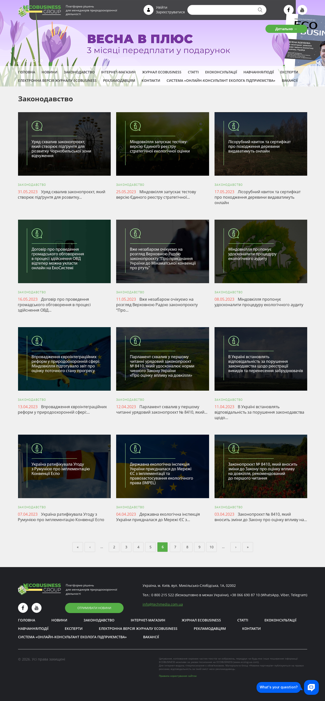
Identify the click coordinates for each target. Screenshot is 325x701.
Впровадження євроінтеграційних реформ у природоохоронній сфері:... (62, 409)
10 (212, 547)
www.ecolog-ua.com (246, 662)
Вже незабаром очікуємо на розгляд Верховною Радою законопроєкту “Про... (157, 305)
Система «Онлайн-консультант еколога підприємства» (221, 80)
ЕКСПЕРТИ (289, 72)
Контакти (151, 80)
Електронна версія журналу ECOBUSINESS (57, 80)
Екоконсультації (221, 72)
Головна (26, 72)
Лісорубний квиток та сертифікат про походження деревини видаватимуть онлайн (258, 197)
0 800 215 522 (162, 595)
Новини (49, 72)
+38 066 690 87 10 (245, 595)
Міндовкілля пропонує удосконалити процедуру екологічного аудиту (259, 302)
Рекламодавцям (119, 80)
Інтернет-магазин (118, 72)
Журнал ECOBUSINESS (161, 72)
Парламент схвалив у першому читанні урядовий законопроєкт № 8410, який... (161, 409)
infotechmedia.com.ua (163, 604)
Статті (193, 72)
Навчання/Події (258, 72)
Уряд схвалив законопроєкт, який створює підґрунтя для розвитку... (61, 194)
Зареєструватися (170, 12)
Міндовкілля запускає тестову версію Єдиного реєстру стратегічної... (156, 194)
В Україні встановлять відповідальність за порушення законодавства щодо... (259, 412)
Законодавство (79, 72)
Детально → (286, 28)
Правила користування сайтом (177, 676)
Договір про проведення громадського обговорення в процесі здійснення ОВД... (54, 305)
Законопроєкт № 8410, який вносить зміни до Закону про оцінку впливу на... (261, 516)
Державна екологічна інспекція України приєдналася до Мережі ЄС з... (158, 516)
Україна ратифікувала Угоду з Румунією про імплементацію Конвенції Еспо (61, 516)
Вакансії (290, 80)
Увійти (161, 7)
